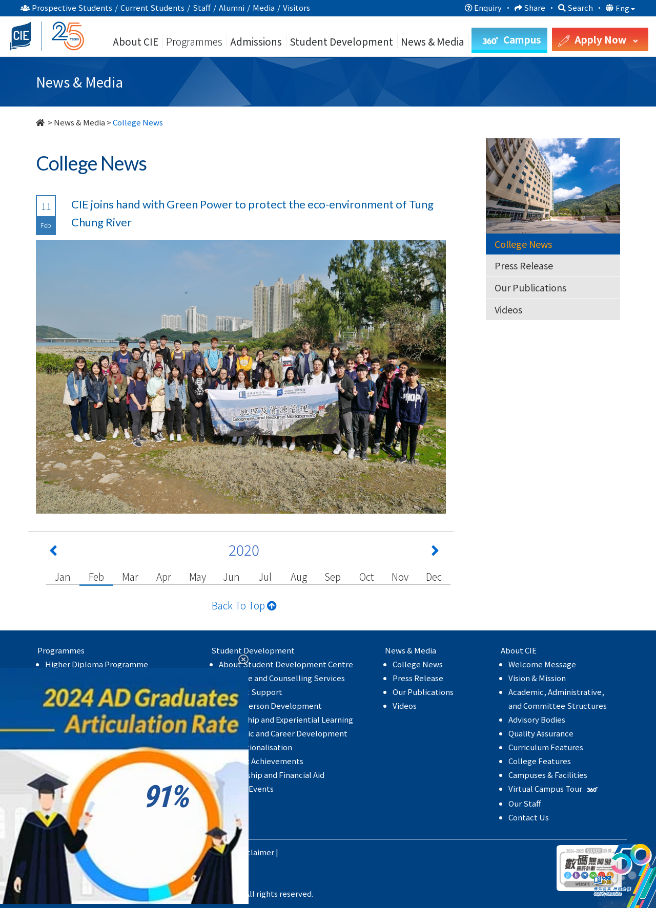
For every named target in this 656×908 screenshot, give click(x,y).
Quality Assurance (540, 733)
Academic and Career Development (283, 733)
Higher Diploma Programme (96, 664)
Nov (400, 576)
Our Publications (530, 287)
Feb (96, 576)
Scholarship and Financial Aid (271, 774)
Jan (62, 576)
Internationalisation (255, 747)
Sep (332, 576)
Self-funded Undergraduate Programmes (120, 691)
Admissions (256, 41)
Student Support (250, 691)
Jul (264, 576)
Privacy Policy (204, 852)
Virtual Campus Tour (554, 788)
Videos (508, 309)
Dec (433, 576)
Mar (130, 576)
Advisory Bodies (536, 719)
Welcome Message (542, 664)
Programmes (195, 41)
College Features (539, 760)
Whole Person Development (270, 705)
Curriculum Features (545, 747)
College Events (246, 788)
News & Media (79, 122)
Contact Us (528, 817)
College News (523, 243)
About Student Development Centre (286, 664)
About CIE (135, 41)
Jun (231, 576)
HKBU (162, 852)
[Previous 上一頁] (53, 552)
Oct (366, 576)
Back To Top (244, 605)
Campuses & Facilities (547, 774)
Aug (298, 576)
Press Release (524, 265)
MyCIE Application (78, 776)
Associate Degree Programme (99, 677)
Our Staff (524, 803)
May (197, 576)
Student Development (341, 41)
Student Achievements (261, 760)
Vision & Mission (537, 677)
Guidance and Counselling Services (282, 677)
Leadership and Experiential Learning (286, 719)
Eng (625, 8)
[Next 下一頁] (435, 552)
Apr (163, 576)
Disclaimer (254, 852)
